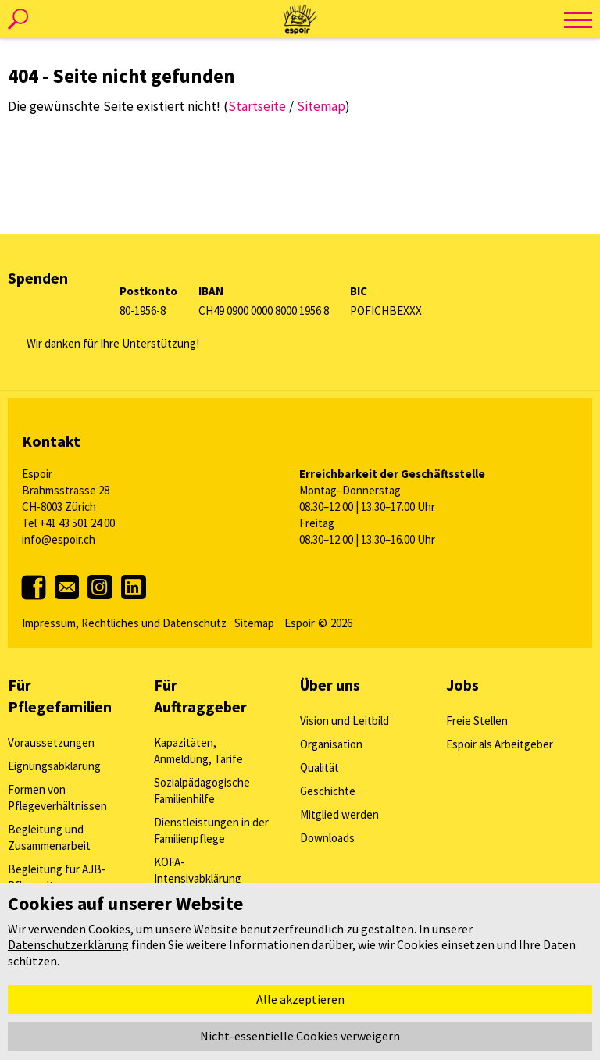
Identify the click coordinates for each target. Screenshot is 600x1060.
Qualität (319, 767)
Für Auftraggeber (200, 695)
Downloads (327, 837)
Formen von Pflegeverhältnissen (57, 797)
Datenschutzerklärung (68, 944)
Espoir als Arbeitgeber (499, 744)
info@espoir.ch (58, 539)
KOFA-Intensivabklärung (197, 870)
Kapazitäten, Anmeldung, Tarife (198, 750)
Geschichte (327, 790)
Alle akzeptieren (300, 999)
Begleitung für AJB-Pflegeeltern (56, 877)
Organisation (331, 744)
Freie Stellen (477, 720)
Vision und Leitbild (344, 720)
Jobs (462, 684)
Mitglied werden (339, 814)
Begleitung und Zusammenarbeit (49, 837)
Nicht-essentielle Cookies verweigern (300, 1036)
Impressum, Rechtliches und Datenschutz (124, 623)
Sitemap (254, 623)
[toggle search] (17, 19)
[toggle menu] (578, 19)
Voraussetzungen (51, 742)
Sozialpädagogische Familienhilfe (202, 790)
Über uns (330, 684)
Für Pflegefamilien (60, 695)
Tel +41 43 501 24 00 (68, 523)
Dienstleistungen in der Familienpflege (211, 830)
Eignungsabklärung (54, 765)
